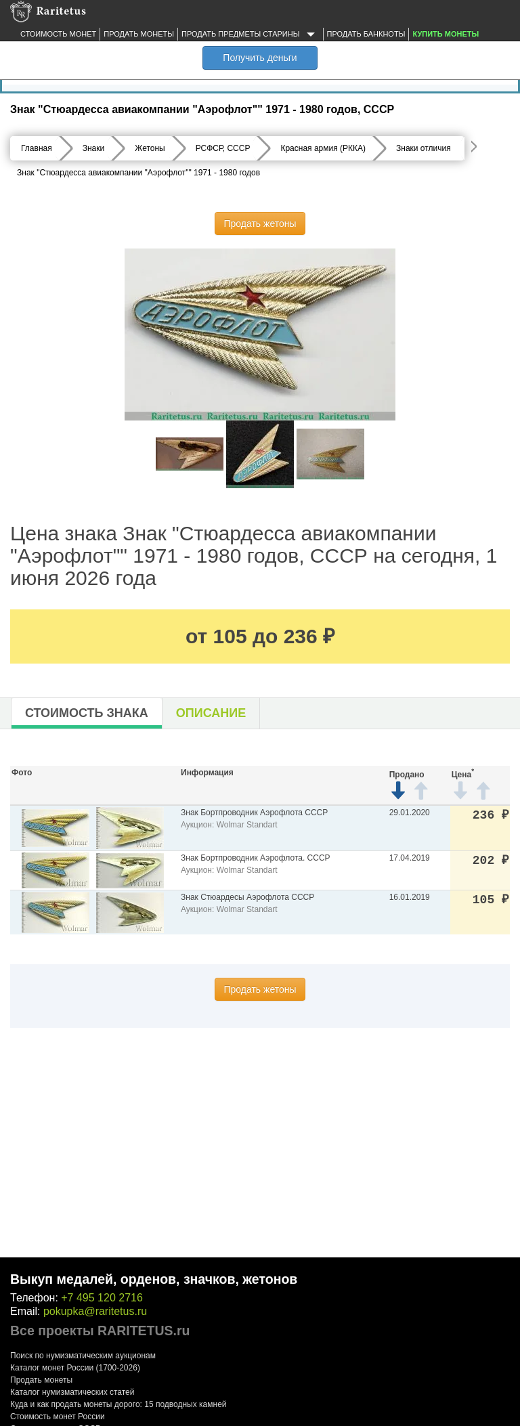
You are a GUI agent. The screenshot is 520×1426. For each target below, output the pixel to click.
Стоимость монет (58, 34)
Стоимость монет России (57, 1416)
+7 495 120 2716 (102, 1297)
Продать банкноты (366, 34)
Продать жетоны (259, 223)
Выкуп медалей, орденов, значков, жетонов (153, 1279)
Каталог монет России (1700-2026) (75, 1368)
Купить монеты (445, 34)
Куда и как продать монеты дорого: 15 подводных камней (118, 1404)
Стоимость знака (86, 713)
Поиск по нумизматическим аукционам (83, 1355)
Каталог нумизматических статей (72, 1392)
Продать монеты (139, 34)
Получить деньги (260, 57)
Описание (211, 713)
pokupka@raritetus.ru (95, 1311)
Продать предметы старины (250, 34)
